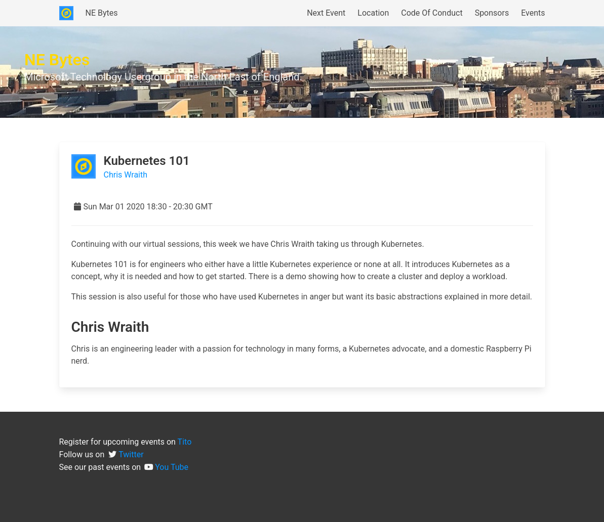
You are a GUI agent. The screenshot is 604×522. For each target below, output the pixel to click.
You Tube (171, 467)
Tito (185, 442)
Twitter (130, 454)
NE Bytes (102, 13)
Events (533, 13)
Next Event (326, 13)
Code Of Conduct (431, 13)
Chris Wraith (126, 175)
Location (373, 13)
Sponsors (492, 13)
